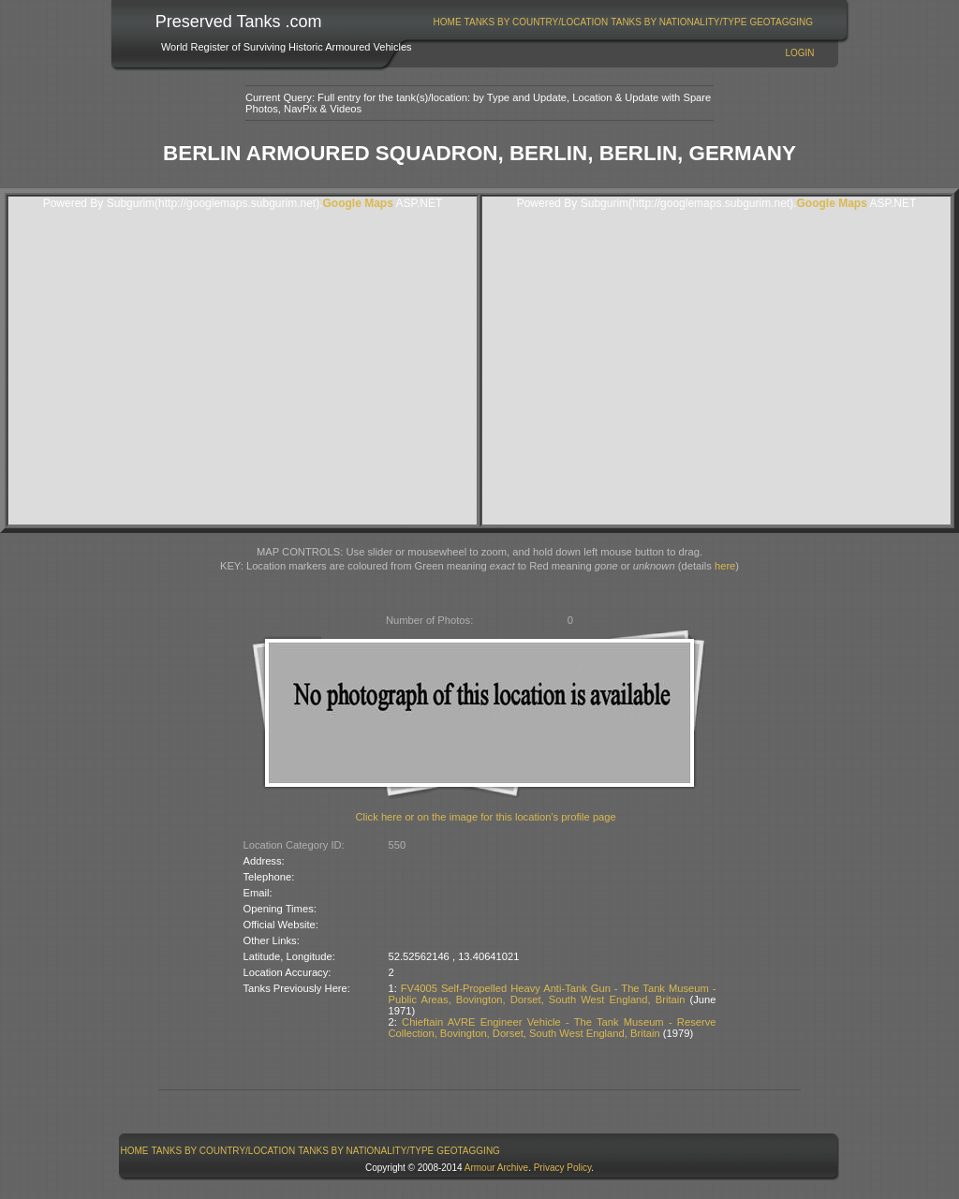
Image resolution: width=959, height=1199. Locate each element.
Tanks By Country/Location (537, 22)
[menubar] (623, 22)
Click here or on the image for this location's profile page (486, 816)
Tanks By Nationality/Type (678, 22)
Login (799, 53)
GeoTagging (781, 22)
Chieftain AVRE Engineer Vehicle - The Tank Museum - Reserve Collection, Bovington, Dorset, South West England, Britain (552, 1027)
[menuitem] (447, 22)
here (725, 565)
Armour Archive (496, 1167)
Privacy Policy (563, 1167)
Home (448, 22)
